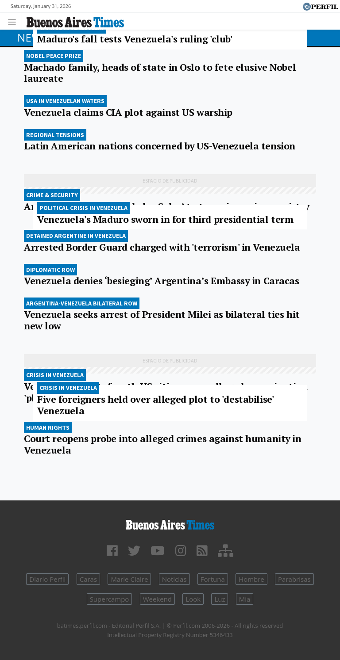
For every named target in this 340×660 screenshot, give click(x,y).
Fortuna (213, 579)
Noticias (174, 579)
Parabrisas (294, 579)
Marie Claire (129, 579)
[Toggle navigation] (14, 21)
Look (193, 599)
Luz (219, 599)
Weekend (157, 599)
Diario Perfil (47, 579)
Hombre (251, 579)
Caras (88, 579)
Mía (245, 599)
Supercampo (109, 599)
